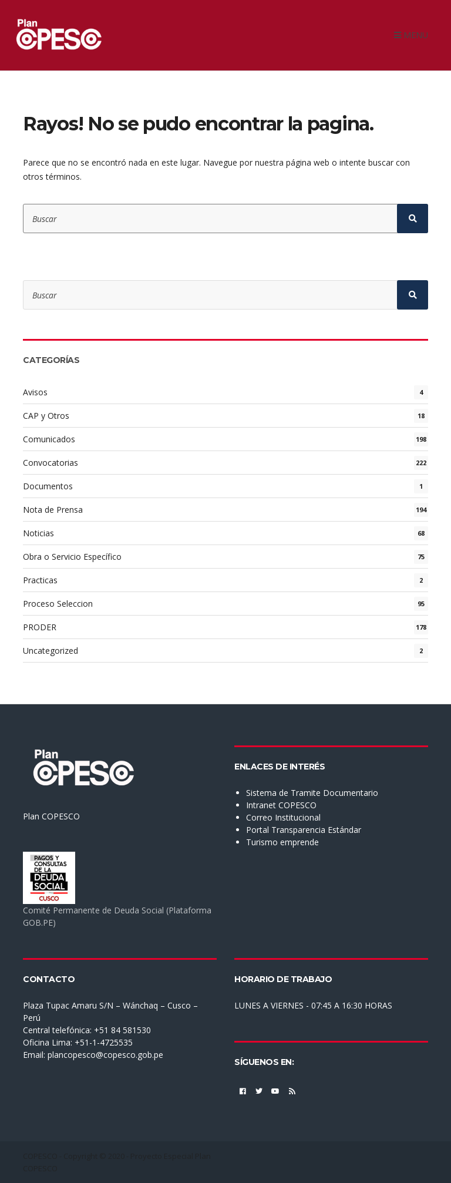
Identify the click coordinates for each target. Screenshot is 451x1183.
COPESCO (40, 1156)
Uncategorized (50, 650)
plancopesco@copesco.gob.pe (105, 1054)
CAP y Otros (46, 415)
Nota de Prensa (53, 509)
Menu (411, 35)
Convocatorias (50, 462)
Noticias (38, 533)
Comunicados (49, 439)
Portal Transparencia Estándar (303, 829)
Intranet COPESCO (281, 805)
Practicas (40, 580)
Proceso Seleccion (58, 603)
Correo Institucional (283, 817)
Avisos (35, 392)
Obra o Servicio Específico (72, 556)
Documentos (48, 486)
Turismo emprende (282, 842)
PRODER (39, 627)
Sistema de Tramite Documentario (312, 792)
